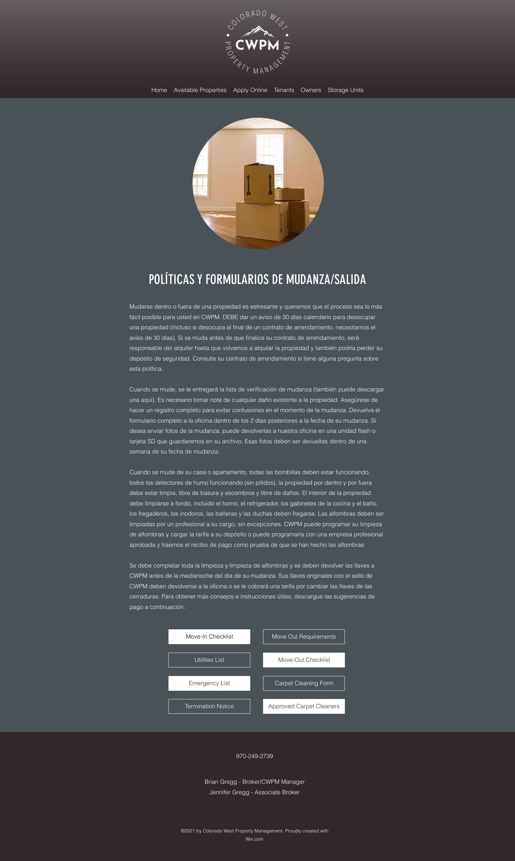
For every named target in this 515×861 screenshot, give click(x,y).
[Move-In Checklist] (209, 636)
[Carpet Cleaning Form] (304, 683)
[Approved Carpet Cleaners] (304, 706)
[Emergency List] (209, 683)
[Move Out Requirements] (304, 636)
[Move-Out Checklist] (304, 660)
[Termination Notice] (209, 706)
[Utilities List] (209, 660)
